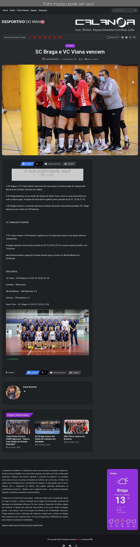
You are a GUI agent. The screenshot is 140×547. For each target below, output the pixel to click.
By (91, 538)
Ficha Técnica (23, 10)
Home (5, 10)
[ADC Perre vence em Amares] (76, 425)
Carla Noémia (52, 59)
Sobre (12, 10)
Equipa (34, 10)
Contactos (42, 10)
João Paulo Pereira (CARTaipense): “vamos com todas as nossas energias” (18, 439)
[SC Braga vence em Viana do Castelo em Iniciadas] (47, 425)
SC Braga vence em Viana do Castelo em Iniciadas (45, 438)
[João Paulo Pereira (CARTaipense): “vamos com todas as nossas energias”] (18, 425)
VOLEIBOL (70, 46)
